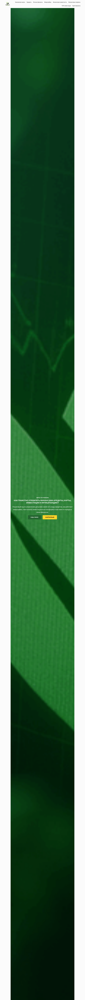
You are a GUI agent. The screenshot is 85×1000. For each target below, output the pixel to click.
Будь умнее (34, 517)
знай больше (49, 517)
